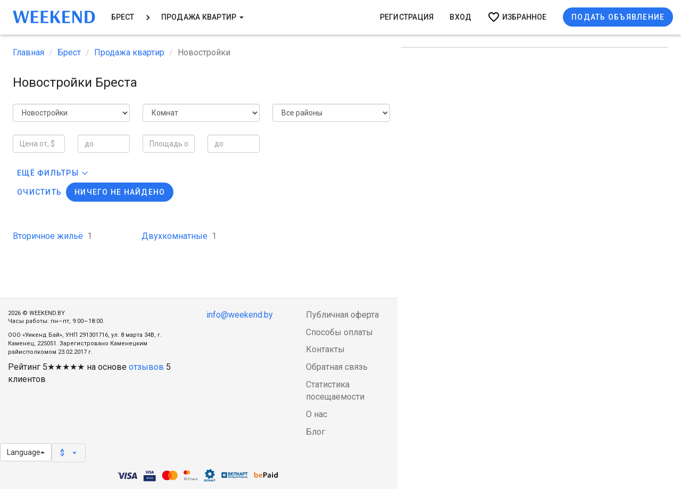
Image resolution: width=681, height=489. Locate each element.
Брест (123, 17)
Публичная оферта (342, 315)
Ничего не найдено (119, 192)
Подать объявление (618, 17)
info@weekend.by (239, 315)
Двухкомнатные (179, 236)
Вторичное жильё (52, 236)
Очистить (39, 192)
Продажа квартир (202, 17)
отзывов (146, 367)
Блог (315, 432)
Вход (460, 17)
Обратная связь (337, 367)
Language (26, 452)
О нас (316, 414)
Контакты (325, 349)
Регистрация (407, 17)
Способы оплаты (339, 332)
